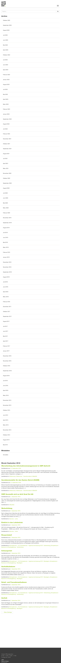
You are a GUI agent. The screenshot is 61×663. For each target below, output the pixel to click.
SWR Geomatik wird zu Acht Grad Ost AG (17, 494)
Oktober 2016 (6, 365)
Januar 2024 (6, 79)
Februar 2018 (6, 301)
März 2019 (6, 247)
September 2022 (7, 119)
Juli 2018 (5, 282)
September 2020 (7, 183)
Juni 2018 (5, 286)
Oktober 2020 (6, 178)
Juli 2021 (5, 158)
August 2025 (6, 30)
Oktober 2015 (6, 410)
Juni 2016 (5, 385)
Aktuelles (12, 504)
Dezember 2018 (7, 262)
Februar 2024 (6, 74)
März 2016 (6, 395)
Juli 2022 (5, 129)
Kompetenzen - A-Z (15, 545)
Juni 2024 (5, 64)
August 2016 (6, 375)
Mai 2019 (5, 242)
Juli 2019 (5, 232)
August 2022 (6, 124)
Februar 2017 (6, 346)
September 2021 (7, 148)
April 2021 (5, 163)
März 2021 (6, 168)
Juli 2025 (5, 35)
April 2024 (5, 69)
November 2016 (7, 361)
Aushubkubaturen (8, 566)
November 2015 (7, 405)
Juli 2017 (5, 326)
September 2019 (7, 222)
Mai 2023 (5, 94)
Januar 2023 (6, 114)
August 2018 (6, 277)
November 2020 (7, 173)
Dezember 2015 (7, 400)
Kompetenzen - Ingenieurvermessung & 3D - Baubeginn (34, 561)
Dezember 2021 (7, 138)
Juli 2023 (5, 89)
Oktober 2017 (6, 311)
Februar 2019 (6, 252)
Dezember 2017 (7, 306)
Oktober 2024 (6, 55)
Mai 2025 (5, 45)
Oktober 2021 (6, 143)
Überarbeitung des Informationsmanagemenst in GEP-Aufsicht (25, 466)
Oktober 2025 (6, 20)
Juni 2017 (5, 331)
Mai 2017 (5, 336)
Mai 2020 (5, 203)
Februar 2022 (6, 133)
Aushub (4, 598)
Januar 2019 (6, 257)
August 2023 (6, 84)
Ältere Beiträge (7, 612)
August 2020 (6, 188)
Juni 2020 (5, 198)
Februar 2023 (6, 109)
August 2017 (6, 321)
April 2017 (5, 341)
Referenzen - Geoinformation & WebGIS (26, 476)
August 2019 (6, 227)
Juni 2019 (5, 237)
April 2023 (5, 99)
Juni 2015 (5, 415)
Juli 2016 (5, 380)
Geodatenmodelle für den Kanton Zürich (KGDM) (20, 480)
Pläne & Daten (5, 661)
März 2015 (6, 425)
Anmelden (5, 454)
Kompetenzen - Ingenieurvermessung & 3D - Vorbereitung (35, 545)
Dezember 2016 (7, 356)
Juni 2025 (5, 40)
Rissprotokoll (6, 535)
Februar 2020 (6, 212)
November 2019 (7, 217)
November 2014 (7, 430)
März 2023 (6, 104)
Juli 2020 (5, 193)
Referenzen (13, 476)
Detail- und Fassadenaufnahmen (14, 582)
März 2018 (6, 296)
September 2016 (7, 370)
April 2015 (5, 420)
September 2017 (7, 316)
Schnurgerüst (6, 551)
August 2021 (6, 153)
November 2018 (7, 267)
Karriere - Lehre (14, 518)
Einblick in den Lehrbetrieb (12, 522)
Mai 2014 (5, 444)
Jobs (2, 659)
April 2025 (5, 50)
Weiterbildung (6, 508)
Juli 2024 (5, 59)
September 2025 (7, 25)
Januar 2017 (6, 351)
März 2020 (6, 207)
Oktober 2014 (6, 435)
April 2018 (5, 291)
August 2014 (6, 439)
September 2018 (7, 272)
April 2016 (5, 390)
